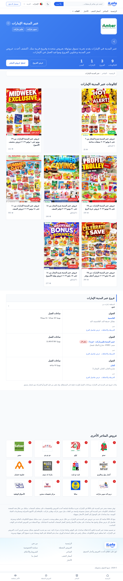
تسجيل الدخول (13, 4)
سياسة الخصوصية (31, 548)
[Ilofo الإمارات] (110, 545)
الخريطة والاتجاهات (108, 330)
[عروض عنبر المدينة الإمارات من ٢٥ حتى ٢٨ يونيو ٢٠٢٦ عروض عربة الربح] (99, 181)
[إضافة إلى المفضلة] (8, 23)
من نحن (35, 543)
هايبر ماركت (18, 29)
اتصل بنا (34, 556)
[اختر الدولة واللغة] (32, 4)
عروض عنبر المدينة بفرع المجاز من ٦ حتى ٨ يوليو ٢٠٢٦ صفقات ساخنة (100, 143)
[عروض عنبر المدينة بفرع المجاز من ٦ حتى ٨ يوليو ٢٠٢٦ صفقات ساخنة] (99, 114)
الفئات (76, 11)
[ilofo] (112, 4)
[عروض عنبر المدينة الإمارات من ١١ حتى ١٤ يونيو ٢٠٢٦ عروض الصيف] (23, 181)
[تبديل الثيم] (47, 4)
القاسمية (111, 318)
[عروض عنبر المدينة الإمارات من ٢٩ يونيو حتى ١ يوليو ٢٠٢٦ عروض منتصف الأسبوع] (23, 114)
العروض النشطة (65, 548)
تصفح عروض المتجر (17, 63)
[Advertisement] (61, 121)
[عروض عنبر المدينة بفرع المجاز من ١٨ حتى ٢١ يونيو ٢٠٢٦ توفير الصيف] (61, 181)
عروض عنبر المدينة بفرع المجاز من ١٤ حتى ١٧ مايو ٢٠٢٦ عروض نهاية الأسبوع (61, 277)
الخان (113, 365)
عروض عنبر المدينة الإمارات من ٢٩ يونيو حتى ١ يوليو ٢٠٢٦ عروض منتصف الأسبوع (24, 145)
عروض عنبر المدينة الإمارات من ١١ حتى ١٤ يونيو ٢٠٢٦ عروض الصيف (25, 210)
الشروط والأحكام (31, 552)
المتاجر (105, 11)
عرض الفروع (38, 63)
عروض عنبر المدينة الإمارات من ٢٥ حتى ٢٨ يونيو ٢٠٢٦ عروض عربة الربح (100, 210)
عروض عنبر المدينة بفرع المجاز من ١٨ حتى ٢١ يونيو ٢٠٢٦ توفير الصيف (61, 210)
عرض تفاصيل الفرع (93, 330)
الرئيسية (114, 11)
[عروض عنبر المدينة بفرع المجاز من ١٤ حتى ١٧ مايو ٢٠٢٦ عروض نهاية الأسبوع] (61, 248)
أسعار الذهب (95, 11)
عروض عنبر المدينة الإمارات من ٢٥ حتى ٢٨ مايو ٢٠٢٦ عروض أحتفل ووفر (99, 277)
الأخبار (86, 11)
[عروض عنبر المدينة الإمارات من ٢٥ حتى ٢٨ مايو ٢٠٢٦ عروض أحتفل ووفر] (99, 248)
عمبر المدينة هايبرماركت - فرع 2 (102, 342)
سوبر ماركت (32, 29)
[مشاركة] (114, 41)
